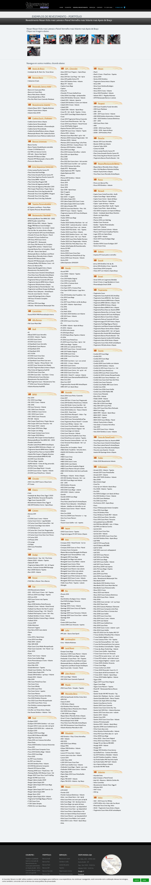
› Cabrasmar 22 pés (33, 81)
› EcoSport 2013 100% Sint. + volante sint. (40, 728)
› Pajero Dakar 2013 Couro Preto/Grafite (72, 774)
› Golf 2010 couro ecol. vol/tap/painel (104, 550)
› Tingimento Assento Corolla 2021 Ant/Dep (106, 338)
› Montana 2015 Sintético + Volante (71, 147)
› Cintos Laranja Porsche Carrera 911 (38, 170)
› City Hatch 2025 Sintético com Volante (72, 314)
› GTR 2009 (64, 790)
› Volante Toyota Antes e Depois (37, 110)
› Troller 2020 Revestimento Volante (104, 461)
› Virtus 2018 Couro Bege (100, 736)
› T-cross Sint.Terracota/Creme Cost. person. (106, 644)
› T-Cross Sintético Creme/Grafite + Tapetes (106, 647)
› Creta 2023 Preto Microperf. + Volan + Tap (73, 414)
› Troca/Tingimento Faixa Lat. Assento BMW (106, 440)
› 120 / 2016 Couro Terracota (36, 409)
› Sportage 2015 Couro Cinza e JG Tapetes (73, 608)
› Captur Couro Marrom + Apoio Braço (104, 201)
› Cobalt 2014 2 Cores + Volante (69, 105)
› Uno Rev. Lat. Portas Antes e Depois (38, 710)
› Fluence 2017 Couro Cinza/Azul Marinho (105, 232)
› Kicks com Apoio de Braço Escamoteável (73, 814)
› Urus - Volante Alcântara (68, 643)
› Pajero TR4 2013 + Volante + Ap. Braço (72, 781)
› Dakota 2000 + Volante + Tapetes (38, 560)
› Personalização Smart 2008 (69, 720)
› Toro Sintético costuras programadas (38, 705)
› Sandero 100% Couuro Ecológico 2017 (105, 244)
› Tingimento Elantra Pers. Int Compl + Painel (106, 312)
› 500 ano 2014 (32, 597)
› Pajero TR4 (64, 777)
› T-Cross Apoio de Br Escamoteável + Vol (105, 672)
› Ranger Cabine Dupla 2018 (36, 792)
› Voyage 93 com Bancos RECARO (103, 743)
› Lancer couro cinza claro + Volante (71, 755)
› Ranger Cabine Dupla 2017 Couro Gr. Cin (40, 789)
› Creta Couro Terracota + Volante (70, 433)
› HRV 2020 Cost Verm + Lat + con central (73, 361)
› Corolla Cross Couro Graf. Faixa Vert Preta (106, 380)
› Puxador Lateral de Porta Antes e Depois (40, 277)
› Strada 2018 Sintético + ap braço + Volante (40, 675)
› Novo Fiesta (31, 742)
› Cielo (29, 493)
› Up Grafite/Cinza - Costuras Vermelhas (105, 752)
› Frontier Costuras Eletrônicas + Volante (72, 795)
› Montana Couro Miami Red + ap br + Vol (72, 136)
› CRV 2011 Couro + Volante (68, 316)
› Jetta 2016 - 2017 (98, 571)
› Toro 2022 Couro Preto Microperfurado (39, 701)
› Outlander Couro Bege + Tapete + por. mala (73, 767)
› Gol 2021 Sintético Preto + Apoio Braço (105, 538)
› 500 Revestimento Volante (36, 590)
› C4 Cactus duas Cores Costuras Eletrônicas (40, 533)
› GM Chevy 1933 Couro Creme (36, 240)
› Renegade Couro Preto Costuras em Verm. (73, 576)
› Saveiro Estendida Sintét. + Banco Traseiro (106, 698)
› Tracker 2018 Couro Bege (68, 218)
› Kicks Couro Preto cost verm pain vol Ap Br (73, 800)
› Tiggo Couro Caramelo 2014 (36, 500)
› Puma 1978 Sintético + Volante (102, 185)
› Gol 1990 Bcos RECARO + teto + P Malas (105, 524)
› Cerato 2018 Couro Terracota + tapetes (72, 625)
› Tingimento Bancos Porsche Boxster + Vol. (40, 287)
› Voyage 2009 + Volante (100, 745)
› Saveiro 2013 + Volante (100, 715)
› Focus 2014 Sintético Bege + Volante (38, 752)
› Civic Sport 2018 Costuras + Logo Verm (72, 290)
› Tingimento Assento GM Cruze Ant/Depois (73, 213)
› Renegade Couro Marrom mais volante (72, 569)
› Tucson (62, 520)
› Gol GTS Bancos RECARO (101, 545)
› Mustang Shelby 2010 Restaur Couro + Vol (40, 773)
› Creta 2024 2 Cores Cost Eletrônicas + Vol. (73, 407)
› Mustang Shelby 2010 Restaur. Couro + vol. (40, 263)
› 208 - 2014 (97, 111)
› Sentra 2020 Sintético (100, 79)
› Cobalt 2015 (64, 107)
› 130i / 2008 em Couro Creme (36, 412)
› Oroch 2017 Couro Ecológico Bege (104, 239)
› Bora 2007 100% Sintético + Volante (104, 477)
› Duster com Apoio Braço (101, 215)
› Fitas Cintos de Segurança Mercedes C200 (40, 187)
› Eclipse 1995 (64, 746)
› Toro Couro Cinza (33, 684)
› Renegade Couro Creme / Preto (70, 564)
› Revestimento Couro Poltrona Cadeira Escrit (41, 136)
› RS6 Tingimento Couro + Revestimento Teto (41, 382)
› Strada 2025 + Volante (34, 677)
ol (117, 368)
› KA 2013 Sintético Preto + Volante (38, 764)
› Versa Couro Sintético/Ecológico (103, 86)
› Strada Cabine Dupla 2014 (35, 672)
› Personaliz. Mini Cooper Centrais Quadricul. (40, 438)
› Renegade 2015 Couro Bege (69, 557)
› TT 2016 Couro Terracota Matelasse (38, 384)
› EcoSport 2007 (32, 721)
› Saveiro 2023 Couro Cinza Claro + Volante (106, 719)
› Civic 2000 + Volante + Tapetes (70, 274)
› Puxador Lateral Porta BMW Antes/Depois (40, 445)
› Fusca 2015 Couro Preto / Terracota (104, 519)
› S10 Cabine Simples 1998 (68, 206)
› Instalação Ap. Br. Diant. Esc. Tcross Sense (40, 72)
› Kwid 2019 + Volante (99, 227)
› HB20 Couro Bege (66, 459)
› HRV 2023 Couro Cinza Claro (69, 373)
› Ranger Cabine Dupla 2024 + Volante (39, 796)
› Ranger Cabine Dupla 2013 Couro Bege (39, 785)
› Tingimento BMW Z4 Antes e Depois (104, 305)
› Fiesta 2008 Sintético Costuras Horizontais (41, 745)
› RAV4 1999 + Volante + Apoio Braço (104, 413)
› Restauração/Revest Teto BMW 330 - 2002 (41, 219)
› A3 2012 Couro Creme (34, 339)
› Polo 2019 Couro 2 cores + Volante (104, 618)
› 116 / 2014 (30, 398)
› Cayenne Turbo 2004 (100, 146)
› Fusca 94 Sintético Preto (101, 512)
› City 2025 (63, 309)
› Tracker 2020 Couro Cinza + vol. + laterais (73, 227)
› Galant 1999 (64, 751)
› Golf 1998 (96, 541)
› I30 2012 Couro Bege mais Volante (71, 480)
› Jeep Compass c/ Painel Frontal (103, 778)
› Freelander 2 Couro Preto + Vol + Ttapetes (73, 658)
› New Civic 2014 (65, 380)
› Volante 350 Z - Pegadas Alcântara (104, 95)
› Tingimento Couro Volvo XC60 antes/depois (107, 343)
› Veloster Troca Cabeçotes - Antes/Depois (40, 291)
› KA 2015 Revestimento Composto (38, 766)
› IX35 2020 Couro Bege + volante (70, 490)
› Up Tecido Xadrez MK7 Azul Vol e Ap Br (105, 759)
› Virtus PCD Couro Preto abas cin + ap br (105, 734)
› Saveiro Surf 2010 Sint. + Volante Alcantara (106, 710)
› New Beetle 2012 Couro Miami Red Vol (105, 585)
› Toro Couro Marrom (33, 693)
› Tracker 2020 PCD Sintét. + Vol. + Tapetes (73, 230)
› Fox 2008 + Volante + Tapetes (102, 489)
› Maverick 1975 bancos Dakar (36, 768)
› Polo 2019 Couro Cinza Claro (102, 616)
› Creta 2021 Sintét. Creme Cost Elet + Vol (72, 405)
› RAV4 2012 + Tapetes (100, 417)
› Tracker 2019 (64, 220)
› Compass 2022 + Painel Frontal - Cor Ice (72, 543)
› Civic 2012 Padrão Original (68, 279)
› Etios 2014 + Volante (99, 396)
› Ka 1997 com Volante (34, 761)
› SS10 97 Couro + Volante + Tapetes (71, 211)
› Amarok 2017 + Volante (100, 475)
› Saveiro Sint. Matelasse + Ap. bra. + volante (106, 696)
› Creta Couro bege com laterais (69, 431)
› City (61, 293)
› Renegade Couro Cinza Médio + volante (72, 562)
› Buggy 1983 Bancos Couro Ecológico (38, 226)
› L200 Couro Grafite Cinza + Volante (71, 765)
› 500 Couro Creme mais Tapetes (37, 599)
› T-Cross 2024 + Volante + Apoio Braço (105, 675)
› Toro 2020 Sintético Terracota (37, 698)
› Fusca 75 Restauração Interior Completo (105, 508)
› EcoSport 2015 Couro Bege (36, 733)
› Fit (61, 323)
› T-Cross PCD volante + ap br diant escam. (106, 658)
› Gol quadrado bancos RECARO (103, 522)
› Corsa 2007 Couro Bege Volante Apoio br (73, 114)
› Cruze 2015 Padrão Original (69, 126)
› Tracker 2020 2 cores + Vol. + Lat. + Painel (73, 237)
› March (95, 72)
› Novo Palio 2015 (32, 665)
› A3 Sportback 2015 (33, 351)
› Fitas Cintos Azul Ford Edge (36, 172)
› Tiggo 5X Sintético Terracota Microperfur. (40, 498)
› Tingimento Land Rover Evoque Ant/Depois (41, 289)
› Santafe (63, 494)
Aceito (137, 880)
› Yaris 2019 (96, 427)
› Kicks (62, 823)
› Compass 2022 (65, 545)
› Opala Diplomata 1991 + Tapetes (70, 171)
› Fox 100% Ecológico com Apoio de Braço (106, 494)
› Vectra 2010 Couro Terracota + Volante (72, 258)
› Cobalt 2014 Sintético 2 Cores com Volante (73, 103)
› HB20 (62, 454)
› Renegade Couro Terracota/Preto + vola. (72, 555)
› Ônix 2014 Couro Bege (67, 150)
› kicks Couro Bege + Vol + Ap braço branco (73, 802)
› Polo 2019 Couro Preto (100, 625)
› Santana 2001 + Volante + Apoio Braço (105, 724)
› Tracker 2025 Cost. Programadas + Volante (73, 241)
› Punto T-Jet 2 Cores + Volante (36, 656)
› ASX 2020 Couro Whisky (68, 744)
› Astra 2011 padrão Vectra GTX (69, 79)
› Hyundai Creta (98, 775)
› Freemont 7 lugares (33, 628)
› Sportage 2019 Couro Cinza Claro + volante (73, 615)
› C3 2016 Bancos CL (33, 528)
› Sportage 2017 (65, 611)
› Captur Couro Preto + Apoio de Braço (104, 208)
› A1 (28, 332)
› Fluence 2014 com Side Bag (102, 220)
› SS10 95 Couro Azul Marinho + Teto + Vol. (73, 208)
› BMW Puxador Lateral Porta (36, 221)
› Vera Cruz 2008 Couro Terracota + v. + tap (73, 516)
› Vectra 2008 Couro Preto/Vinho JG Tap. (72, 255)
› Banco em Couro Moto (34, 92)
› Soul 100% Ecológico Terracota (70, 601)
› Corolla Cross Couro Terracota (102, 382)
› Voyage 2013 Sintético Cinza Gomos (104, 750)
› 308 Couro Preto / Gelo (100, 123)
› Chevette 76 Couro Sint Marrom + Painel (40, 235)
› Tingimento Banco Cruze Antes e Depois (106, 317)
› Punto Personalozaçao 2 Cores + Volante (40, 660)
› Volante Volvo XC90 (33, 113)
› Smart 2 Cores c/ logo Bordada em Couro (73, 718)
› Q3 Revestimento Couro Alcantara (38, 377)
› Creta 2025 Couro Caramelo (69, 417)
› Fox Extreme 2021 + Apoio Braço (103, 503)
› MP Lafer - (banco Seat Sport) (36, 154)
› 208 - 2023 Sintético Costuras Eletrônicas (106, 118)
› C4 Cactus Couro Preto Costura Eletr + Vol (40, 523)
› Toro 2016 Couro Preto (34, 689)
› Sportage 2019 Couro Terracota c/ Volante (73, 613)
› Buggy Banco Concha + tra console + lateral (40, 228)
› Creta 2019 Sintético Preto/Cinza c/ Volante (74, 403)
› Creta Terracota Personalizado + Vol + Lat (73, 443)
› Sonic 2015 (64, 187)
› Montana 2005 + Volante (68, 140)
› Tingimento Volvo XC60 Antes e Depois (105, 340)
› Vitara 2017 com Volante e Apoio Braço (105, 271)
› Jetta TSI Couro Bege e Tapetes (103, 569)
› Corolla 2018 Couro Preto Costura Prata (105, 373)
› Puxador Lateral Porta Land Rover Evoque (73, 661)
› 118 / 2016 (30, 405)
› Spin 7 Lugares (65, 194)
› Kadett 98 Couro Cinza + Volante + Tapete (73, 131)
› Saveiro (95, 691)
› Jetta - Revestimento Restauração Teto (105, 578)
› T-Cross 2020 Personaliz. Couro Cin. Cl (105, 670)
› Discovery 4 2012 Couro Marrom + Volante (73, 654)
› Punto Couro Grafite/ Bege (35, 658)
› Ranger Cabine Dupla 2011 (35, 782)
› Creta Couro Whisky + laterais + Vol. (71, 424)
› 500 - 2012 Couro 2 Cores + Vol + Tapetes (40, 592)
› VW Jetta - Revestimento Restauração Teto (40, 306)
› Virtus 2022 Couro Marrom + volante (104, 741)
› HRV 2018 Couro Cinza (67, 354)
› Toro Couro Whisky (33, 686)
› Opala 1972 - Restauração (68, 168)
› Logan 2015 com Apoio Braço (102, 234)
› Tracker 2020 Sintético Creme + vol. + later (73, 234)
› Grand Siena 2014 (33, 663)
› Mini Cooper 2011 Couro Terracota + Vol (39, 424)
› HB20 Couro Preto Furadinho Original (72, 466)
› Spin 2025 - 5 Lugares (67, 197)
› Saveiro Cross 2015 (99, 717)
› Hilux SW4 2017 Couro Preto (102, 406)
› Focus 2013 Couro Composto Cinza (38, 749)
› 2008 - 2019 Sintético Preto (102, 133)
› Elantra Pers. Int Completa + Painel (71, 447)
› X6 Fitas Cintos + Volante (35, 466)
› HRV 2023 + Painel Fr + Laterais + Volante (73, 375)
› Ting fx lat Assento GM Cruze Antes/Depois (41, 233)
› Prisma (62, 175)
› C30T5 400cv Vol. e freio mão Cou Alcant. (106, 803)
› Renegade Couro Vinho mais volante (71, 571)
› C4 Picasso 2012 (32, 540)
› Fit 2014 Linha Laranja (67, 330)
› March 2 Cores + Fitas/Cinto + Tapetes (105, 74)
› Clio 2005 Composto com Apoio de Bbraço (106, 211)
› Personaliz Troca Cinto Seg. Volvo (37, 196)
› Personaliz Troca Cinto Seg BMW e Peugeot (41, 194)
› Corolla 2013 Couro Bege (101, 359)
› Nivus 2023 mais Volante (101, 592)
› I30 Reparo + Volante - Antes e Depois (72, 476)
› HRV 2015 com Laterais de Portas (70, 347)
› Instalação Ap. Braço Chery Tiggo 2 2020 (40, 496)
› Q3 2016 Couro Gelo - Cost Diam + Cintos (40, 375)
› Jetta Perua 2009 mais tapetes (103, 567)
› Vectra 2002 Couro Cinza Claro (70, 253)
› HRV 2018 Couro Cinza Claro (69, 356)
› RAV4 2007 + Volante (100, 415)
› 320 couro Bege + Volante (68, 677)
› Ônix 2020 (64, 159)
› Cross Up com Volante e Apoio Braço (104, 487)
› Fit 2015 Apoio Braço (67, 333)
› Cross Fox (96, 484)
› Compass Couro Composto (68, 550)
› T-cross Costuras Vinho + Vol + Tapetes (105, 639)
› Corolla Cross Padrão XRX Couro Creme (105, 385)
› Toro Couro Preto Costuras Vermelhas (39, 696)
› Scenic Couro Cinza (99, 246)
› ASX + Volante (65, 739)
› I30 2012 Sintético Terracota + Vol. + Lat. (72, 478)
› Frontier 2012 (64, 792)
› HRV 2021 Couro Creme (68, 366)
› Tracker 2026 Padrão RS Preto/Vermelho (73, 246)
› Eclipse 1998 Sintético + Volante (70, 748)
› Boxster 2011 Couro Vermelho (102, 141)
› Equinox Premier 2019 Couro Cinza (71, 128)
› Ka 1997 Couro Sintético (35, 759)
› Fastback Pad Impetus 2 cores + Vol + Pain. (40, 613)
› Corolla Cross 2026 (99, 387)
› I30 (61, 473)
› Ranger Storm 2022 (33, 794)
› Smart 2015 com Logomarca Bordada (105, 280)
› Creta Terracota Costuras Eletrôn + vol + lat (73, 440)
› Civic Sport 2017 (65, 286)
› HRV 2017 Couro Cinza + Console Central (73, 349)
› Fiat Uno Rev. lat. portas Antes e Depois (39, 230)
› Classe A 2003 (65, 702)
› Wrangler (63, 585)
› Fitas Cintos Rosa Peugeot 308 (37, 182)
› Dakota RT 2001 (32, 563)
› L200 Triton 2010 (66, 760)
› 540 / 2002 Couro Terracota (36, 416)
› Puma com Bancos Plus (34, 161)
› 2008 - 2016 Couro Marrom (102, 128)
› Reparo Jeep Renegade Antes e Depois (39, 268)
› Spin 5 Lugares (65, 192)
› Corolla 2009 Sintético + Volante (103, 366)
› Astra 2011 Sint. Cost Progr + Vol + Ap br (72, 77)
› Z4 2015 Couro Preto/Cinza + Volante (39, 473)
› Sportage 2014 (65, 604)
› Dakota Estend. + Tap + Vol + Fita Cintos (39, 558)
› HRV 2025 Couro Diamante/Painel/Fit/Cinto (74, 377)
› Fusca (95, 505)
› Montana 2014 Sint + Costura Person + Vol (73, 145)
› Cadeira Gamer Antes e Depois (37, 122)
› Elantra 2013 (64, 445)
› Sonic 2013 (64, 182)
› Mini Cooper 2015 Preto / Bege (37, 428)
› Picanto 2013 (64, 594)
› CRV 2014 (63, 318)
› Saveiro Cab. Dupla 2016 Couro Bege (104, 701)
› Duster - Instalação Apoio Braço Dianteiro (106, 213)
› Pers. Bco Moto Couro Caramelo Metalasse (40, 99)
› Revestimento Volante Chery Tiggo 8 (39, 503)
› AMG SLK (63, 699)
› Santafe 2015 (64, 499)
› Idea (29, 635)
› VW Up (95, 792)
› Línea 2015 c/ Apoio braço (35, 637)
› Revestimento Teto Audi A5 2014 (37, 270)
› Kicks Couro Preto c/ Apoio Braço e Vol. (72, 811)
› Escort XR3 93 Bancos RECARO (37, 735)
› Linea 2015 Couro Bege (34, 639)
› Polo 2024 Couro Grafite (101, 630)
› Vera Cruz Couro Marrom (68, 518)
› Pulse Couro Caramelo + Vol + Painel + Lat (40, 649)
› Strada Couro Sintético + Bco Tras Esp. (39, 670)
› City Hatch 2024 (65, 311)
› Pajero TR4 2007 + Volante (68, 779)
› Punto (29, 653)
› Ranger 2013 (31, 787)
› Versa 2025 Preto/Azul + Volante (103, 93)
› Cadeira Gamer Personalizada (36, 124)
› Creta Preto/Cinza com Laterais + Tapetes (73, 438)
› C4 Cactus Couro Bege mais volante (38, 526)
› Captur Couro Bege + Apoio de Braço (104, 196)
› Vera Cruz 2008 (65, 513)
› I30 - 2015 (63, 483)
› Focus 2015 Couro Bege (34, 754)
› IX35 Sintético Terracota (68, 485)
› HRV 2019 (63, 358)
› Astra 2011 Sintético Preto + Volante (71, 81)
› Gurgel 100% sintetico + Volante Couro (39, 247)
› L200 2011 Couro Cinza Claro (69, 762)
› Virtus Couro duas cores (100, 729)
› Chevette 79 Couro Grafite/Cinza (37, 237)
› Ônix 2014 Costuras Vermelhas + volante (73, 152)
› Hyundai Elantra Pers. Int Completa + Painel (41, 249)
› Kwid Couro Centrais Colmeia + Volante (105, 229)
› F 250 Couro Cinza (33, 801)
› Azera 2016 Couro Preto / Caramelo (71, 396)
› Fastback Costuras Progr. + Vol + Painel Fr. (40, 611)
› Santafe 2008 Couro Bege (68, 497)
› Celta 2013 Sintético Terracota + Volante (72, 98)
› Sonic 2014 (64, 185)
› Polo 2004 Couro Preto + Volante (103, 597)
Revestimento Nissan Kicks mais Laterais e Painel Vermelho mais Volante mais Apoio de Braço (69, 20)
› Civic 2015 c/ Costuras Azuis (69, 283)
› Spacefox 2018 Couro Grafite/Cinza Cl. (105, 727)
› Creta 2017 (64, 398)
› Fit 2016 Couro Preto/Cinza (68, 340)
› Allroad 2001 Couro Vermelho (36, 335)
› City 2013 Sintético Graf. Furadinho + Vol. (73, 295)
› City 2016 (63, 300)
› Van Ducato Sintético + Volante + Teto (39, 712)
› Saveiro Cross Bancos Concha (102, 703)
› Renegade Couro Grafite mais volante (72, 566)
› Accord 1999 (64, 271)
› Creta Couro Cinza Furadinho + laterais (72, 426)
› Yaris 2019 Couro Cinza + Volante (103, 429)
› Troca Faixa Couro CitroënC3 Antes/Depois (40, 273)
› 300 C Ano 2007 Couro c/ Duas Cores (39, 482)
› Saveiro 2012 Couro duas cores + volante (105, 712)
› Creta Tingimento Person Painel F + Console (74, 422)
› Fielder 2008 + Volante (100, 399)
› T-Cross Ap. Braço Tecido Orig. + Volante (105, 649)
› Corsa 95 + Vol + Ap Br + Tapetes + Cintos (73, 112)
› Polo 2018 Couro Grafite (101, 614)
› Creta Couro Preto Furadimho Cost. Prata (73, 436)
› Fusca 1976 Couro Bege (100, 510)
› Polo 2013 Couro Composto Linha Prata (105, 609)
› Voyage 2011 (97, 748)
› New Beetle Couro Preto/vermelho (104, 588)
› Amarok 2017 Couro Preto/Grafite (103, 472)
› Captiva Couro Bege (66, 86)
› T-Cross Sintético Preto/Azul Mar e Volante (106, 635)
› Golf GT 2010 (97, 548)
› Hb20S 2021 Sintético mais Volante (71, 452)
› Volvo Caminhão (98, 782)
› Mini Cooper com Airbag (35, 431)
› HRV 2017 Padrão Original (68, 351)
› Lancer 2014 (64, 758)
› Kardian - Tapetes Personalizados (103, 225)
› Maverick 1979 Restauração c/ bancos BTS (40, 159)
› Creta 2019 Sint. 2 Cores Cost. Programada (73, 400)
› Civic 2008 (64, 276)
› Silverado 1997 (65, 180)
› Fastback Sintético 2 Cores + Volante (38, 616)
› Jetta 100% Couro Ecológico (102, 576)
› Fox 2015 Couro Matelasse (101, 498)
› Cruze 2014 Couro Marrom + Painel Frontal (73, 124)
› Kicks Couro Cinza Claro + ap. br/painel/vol (73, 807)
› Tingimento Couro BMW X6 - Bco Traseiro (106, 298)
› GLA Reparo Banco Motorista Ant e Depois (73, 709)
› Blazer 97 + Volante (66, 84)
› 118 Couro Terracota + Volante (36, 407)
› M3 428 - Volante (33, 419)
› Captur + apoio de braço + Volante (103, 203)
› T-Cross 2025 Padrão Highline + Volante (105, 677)
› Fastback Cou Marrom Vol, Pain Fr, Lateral (40, 609)
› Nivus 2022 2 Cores (99, 590)
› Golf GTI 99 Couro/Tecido (101, 543)
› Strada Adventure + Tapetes (36, 668)
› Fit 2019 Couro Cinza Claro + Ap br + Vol (72, 342)
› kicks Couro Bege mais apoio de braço (72, 804)
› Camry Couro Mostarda (100, 394)
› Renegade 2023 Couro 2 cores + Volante (73, 578)
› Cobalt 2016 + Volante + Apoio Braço (71, 110)
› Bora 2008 (97, 480)
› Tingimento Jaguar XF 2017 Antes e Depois (73, 534)
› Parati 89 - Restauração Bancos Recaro (105, 689)
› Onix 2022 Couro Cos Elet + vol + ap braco (73, 164)
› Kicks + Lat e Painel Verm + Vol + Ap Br (72, 797)
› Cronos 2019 (31, 623)
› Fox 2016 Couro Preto (100, 501)
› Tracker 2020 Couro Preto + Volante (71, 232)
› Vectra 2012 (64, 260)
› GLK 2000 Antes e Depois (68, 711)
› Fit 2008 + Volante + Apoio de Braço (71, 325)
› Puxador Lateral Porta (34, 442)
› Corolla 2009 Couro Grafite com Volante (106, 363)
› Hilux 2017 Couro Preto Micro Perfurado (105, 408)
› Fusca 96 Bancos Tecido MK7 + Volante (105, 515)
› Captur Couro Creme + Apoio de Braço (105, 199)
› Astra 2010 (64, 74)
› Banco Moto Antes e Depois (36, 94)
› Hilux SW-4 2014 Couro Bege (102, 403)
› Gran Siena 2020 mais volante (37, 630)
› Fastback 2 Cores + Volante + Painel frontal (40, 606)
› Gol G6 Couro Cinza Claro (101, 531)
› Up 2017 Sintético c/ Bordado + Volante (105, 755)
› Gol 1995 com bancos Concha (36, 152)
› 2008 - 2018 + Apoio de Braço (103, 130)
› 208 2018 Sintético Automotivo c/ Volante (106, 116)
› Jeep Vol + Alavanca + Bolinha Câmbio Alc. (106, 780)
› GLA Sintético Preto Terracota (69, 706)
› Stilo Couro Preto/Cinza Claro (36, 682)
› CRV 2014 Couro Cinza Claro (69, 321)
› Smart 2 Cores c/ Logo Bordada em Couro (106, 282)
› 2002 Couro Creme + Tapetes (69, 532)
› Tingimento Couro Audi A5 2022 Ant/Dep (106, 296)
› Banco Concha (32, 145)
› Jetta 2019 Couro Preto (100, 574)
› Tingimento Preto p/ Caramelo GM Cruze (40, 280)
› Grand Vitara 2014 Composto (102, 268)
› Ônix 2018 (63, 157)
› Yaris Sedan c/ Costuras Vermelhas (104, 425)
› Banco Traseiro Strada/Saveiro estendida (40, 147)
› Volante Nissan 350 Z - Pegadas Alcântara (40, 108)
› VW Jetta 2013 (98, 787)
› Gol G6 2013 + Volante (100, 534)
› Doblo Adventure (33, 625)
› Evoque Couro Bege (66, 651)
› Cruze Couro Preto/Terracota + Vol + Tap (72, 121)
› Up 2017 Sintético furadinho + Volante (105, 757)
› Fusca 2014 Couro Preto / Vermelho (104, 517)
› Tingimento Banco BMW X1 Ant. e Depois (106, 307)
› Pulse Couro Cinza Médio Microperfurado (40, 646)
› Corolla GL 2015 (98, 361)
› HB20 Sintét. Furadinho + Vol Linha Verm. (73, 450)
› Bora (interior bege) (99, 482)
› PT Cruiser (30, 484)
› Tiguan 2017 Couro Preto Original (103, 682)
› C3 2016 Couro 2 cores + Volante (37, 519)
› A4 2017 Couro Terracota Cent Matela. (39, 365)
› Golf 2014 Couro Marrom (101, 555)
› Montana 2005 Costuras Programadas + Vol (74, 138)
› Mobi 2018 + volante (34, 642)
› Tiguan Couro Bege (99, 684)
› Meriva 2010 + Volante (67, 133)
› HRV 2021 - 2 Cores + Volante (69, 363)
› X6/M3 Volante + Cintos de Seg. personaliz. (40, 464)
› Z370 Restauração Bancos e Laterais (104, 98)
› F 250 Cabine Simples (34, 804)
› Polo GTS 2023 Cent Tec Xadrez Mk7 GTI (106, 632)
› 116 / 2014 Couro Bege (34, 400)
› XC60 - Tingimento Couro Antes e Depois (106, 808)
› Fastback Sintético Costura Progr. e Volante (40, 618)
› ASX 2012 (63, 741)
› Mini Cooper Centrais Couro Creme (38, 433)
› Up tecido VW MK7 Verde (101, 767)
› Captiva (63, 88)
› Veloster (63, 511)
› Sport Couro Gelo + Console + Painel (71, 668)
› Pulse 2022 (31, 651)
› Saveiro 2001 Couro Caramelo (102, 705)
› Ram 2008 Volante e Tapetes (36, 570)
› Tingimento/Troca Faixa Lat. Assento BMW (40, 452)
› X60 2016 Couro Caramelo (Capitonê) (72, 679)
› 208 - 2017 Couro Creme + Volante (104, 114)
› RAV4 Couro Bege (99, 410)
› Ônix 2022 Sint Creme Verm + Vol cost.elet (73, 161)
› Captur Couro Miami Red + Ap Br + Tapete (106, 206)
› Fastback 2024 (32, 620)
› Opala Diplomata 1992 (67, 173)
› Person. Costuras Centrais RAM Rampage (40, 567)
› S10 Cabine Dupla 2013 (67, 199)
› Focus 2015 (31, 756)
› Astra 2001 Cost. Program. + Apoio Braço (73, 72)
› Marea (29, 632)
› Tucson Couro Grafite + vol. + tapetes (71, 523)
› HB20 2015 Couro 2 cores (68, 461)
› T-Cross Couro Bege (99, 665)
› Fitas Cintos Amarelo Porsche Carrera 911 (40, 175)
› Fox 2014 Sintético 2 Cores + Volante (104, 496)
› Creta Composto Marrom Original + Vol (72, 429)
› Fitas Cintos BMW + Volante (36, 180)
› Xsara (29, 549)
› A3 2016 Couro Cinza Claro (36, 356)
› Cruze (62, 117)
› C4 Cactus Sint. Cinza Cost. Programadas (40, 530)
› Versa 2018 (97, 84)
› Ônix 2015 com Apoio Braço (69, 154)
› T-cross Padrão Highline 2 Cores (103, 637)
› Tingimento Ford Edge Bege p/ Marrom (39, 799)
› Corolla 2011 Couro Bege (101, 354)
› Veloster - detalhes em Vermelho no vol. (73, 506)
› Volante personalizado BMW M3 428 (39, 456)
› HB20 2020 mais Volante (68, 464)
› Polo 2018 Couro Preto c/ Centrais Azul (105, 611)
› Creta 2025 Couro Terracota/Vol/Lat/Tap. (73, 419)
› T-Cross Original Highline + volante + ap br (106, 661)
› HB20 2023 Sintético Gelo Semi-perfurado (74, 471)
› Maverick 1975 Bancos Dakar (36, 157)
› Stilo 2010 (30, 679)
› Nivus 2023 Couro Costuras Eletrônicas (105, 595)
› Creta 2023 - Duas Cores (68, 412)
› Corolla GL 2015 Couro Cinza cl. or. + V (105, 368)
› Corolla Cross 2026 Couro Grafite (103, 389)
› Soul (62, 596)
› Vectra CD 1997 (65, 248)
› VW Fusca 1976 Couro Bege (36, 303)
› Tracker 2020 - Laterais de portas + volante (73, 225)
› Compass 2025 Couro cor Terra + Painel (72, 548)
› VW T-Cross (97, 790)
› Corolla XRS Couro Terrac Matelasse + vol (106, 378)
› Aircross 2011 (31, 514)
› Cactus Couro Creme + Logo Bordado (39, 521)
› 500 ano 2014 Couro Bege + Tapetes (39, 595)
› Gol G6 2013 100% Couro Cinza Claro (105, 536)
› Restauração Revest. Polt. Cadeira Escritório (41, 133)
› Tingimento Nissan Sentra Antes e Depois (106, 329)
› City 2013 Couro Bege (67, 297)
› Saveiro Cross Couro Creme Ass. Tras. (104, 708)
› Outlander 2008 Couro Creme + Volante (73, 769)
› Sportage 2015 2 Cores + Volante (70, 606)
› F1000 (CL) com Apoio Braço (36, 806)
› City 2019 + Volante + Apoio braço (71, 304)
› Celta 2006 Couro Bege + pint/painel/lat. (73, 95)
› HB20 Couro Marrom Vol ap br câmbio (72, 469)
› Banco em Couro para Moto (36, 90)
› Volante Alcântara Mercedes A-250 (71, 728)
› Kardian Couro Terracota (100, 222)
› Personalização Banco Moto (36, 97)
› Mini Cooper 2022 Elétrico (35, 435)
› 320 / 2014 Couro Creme (35, 414)
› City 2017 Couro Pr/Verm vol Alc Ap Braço (73, 302)
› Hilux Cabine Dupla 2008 (101, 401)
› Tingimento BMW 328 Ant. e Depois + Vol (106, 303)
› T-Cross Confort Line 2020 (101, 668)
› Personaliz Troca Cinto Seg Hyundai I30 (39, 191)
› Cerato (62, 620)
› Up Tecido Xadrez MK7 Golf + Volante (105, 762)
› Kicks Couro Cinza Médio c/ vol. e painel (72, 818)
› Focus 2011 (31, 747)
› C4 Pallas (30, 544)
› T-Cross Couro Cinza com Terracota (104, 654)
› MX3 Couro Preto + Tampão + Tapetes (72, 688)
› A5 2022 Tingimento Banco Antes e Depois (41, 368)
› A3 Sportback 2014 (33, 349)
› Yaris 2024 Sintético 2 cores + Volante (105, 432)
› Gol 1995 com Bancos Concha (102, 527)
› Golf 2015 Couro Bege (100, 560)
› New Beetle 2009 (99, 581)
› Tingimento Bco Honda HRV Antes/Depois (73, 384)
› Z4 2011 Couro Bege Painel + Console (39, 468)
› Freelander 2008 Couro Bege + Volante (72, 656)
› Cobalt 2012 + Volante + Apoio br (70, 100)
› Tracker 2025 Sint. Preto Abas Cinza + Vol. (73, 244)
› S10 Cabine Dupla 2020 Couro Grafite (72, 204)
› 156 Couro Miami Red (34, 323)
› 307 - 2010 (97, 121)
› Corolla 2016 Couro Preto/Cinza (103, 370)
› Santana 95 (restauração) (101, 722)
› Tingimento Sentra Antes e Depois (104, 81)
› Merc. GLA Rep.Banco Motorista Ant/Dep (106, 169)
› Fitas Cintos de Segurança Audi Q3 (38, 184)
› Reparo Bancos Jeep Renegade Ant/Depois (73, 552)
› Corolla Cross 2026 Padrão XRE (103, 392)
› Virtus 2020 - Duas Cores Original (104, 738)
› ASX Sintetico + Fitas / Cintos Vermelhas (72, 736)
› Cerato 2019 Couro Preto (68, 622)
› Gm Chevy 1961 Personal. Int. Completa (39, 244)
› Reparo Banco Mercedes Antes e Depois (40, 256)
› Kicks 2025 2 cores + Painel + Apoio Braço (73, 821)
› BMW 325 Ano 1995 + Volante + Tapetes (39, 223)
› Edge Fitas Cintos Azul (34, 738)
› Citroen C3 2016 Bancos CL (36, 149)
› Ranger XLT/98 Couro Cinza (36, 778)
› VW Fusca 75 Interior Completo (37, 298)
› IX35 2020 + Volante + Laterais (70, 492)
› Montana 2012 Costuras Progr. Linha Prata (73, 143)
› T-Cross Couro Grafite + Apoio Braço (104, 651)
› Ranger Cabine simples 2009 (36, 780)
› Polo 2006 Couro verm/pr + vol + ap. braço (106, 602)
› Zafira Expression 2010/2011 (69, 263)
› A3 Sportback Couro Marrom (36, 346)
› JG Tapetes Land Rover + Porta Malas (38, 207)
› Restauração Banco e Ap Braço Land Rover (40, 254)
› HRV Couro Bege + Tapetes (68, 344)
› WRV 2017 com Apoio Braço (69, 387)
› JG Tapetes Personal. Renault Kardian (39, 210)
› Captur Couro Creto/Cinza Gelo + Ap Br (105, 194)
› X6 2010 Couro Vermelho (35, 459)
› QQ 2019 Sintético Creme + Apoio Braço (40, 505)
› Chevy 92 (63, 91)
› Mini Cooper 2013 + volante (36, 426)
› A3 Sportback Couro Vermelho (37, 344)
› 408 (94, 126)
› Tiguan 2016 (97, 680)
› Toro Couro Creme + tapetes (36, 691)
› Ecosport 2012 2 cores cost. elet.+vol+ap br (40, 726)
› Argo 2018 (30, 602)
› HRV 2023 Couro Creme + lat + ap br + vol (73, 370)
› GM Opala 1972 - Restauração (36, 242)
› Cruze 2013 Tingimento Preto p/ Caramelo (73, 119)
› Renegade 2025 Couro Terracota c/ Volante (73, 581)
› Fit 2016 (63, 337)
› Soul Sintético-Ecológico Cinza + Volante (73, 599)
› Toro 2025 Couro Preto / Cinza (37, 703)
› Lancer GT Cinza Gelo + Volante (70, 753)
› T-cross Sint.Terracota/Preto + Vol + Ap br (106, 642)
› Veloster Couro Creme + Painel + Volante (72, 509)
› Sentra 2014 (97, 77)
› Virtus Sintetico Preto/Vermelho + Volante (106, 731)
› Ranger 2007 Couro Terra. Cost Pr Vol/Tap (40, 775)
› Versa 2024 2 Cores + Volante (102, 91)
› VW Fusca (30, 301)
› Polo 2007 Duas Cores (100, 604)
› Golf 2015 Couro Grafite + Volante (103, 562)
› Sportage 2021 (65, 618)
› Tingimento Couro (99, 293)
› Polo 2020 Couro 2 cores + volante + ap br (106, 628)
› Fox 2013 (96, 491)
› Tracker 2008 (64, 215)
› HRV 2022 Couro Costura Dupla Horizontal (73, 368)
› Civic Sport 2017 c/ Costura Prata (70, 288)
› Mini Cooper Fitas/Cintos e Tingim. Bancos (40, 189)
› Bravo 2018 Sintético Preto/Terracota (39, 604)
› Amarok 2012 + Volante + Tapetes (103, 470)
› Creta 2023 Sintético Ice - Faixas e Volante (73, 410)
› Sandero (96, 241)
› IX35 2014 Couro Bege (67, 487)
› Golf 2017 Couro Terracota (101, 564)
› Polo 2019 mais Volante (100, 621)
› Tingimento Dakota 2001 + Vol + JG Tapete (40, 565)
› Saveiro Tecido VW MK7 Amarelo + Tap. (105, 694)
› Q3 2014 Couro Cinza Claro (36, 372)
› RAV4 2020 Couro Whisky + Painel (104, 420)
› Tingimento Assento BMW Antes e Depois (40, 282)
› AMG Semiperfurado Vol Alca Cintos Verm (73, 697)
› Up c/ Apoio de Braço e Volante (103, 764)
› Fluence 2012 (97, 218)
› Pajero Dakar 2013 (66, 772)
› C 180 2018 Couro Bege (68, 713)
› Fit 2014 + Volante (66, 328)
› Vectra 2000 (64, 251)
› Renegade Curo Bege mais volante (71, 559)
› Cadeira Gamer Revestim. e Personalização (40, 126)
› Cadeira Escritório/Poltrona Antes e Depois (40, 131)
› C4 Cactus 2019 (32, 537)
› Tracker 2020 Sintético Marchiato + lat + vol (73, 223)
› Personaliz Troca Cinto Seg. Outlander (39, 198)
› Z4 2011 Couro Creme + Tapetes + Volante (40, 471)
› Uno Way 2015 (32, 708)
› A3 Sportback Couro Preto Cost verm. (39, 360)
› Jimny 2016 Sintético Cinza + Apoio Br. (105, 266)
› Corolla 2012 (97, 356)
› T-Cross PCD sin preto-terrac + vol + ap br (106, 656)
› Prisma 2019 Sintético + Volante (70, 178)
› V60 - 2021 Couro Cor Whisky (102, 801)
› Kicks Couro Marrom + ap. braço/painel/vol (73, 816)
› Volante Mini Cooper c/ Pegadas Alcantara (40, 454)
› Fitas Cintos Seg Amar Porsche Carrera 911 (40, 177)
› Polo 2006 (96, 599)
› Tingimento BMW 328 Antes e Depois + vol (41, 447)
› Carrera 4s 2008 (98, 149)
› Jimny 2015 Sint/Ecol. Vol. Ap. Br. (103, 264)
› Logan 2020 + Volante (100, 236)
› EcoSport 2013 (32, 731)
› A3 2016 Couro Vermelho (35, 358)
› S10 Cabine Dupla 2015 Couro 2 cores (72, 201)
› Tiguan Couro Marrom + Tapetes (103, 687)
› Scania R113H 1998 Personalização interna (40, 314)
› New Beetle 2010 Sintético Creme (104, 583)
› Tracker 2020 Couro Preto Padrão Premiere (73, 239)
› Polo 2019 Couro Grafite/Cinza (102, 623)
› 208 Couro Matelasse (100, 109)
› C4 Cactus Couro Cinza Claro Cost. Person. (40, 535)
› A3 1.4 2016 (31, 353)
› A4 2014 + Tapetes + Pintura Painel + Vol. (40, 363)
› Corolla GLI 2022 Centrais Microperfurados (106, 375)
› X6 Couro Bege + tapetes (35, 461)
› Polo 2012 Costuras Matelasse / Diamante (106, 607)
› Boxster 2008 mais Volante (102, 144)
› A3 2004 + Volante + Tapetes (36, 337)
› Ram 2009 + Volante (34, 572)
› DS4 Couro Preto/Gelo (34, 547)
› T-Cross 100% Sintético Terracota (103, 663)
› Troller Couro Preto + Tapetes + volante (72, 583)
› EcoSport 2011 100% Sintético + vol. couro (40, 724)
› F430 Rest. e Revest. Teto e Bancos (38, 581)
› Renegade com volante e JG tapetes (71, 573)
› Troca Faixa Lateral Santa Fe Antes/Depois (73, 502)
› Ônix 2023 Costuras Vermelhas (70, 166)
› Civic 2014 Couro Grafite (68, 281)
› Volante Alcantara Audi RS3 (36, 386)
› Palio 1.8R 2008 (32, 644)
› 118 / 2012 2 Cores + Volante (36, 402)
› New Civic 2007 (65, 382)
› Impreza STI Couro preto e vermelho (104, 255)
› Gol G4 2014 (97, 529)
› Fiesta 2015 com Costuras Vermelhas (39, 740)
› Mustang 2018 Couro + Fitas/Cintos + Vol (40, 771)
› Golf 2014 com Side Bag (101, 557)
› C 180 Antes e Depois (67, 704)
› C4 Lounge (31, 542)
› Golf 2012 (96, 552)
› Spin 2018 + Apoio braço (68, 190)
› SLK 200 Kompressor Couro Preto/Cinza (73, 725)
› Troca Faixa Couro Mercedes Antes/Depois (40, 275)
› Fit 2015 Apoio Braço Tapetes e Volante (72, 335)
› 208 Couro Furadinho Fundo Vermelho (105, 107)
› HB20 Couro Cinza (66, 457)
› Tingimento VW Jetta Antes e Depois (39, 284)
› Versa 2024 (97, 88)
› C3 (28, 516)
